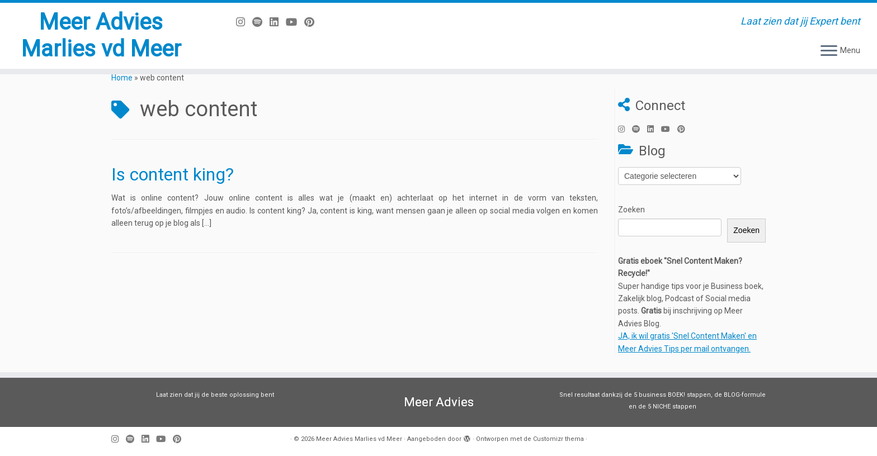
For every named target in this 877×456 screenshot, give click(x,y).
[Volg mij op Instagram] (244, 22)
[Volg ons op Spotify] (261, 22)
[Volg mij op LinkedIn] (278, 22)
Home (122, 77)
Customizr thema (558, 439)
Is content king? (172, 174)
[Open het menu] (829, 51)
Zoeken (631, 209)
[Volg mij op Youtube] (295, 22)
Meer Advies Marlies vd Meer (101, 35)
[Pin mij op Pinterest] (313, 22)
